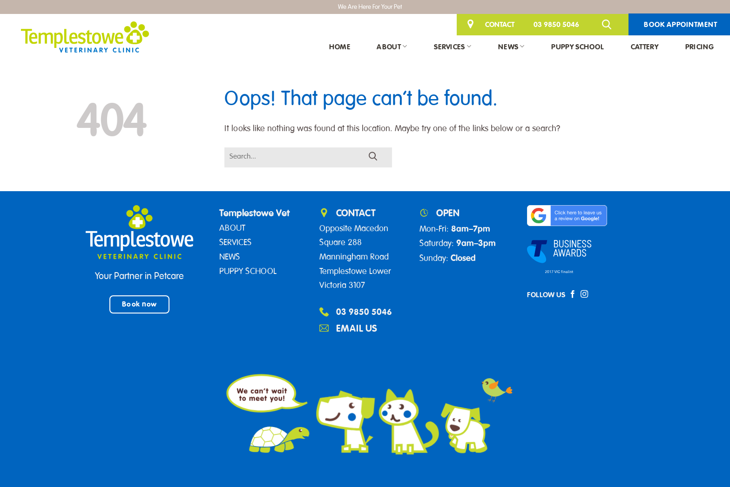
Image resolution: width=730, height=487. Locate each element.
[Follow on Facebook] (572, 294)
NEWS (229, 257)
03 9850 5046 (556, 24)
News (511, 46)
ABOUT (232, 228)
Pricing (699, 46)
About (392, 46)
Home (339, 46)
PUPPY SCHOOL (248, 271)
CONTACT (499, 24)
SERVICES (235, 242)
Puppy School (577, 46)
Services (452, 46)
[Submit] (374, 156)
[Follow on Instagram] (584, 294)
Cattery (644, 46)
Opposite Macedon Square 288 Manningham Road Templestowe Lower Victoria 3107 (355, 257)
